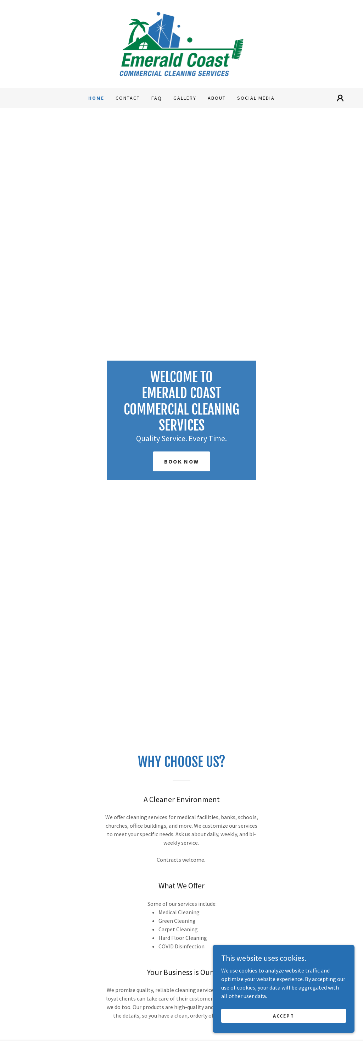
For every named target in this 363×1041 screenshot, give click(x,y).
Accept (283, 1015)
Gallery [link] (184, 98)
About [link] (217, 98)
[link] (181, 43)
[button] (340, 98)
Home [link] (96, 98)
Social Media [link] (256, 98)
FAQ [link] (156, 98)
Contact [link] (128, 98)
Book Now (181, 461)
